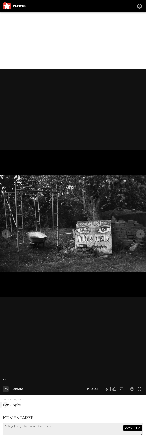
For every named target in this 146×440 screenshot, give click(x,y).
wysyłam (132, 428)
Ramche (17, 389)
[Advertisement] (73, 41)
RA (6, 389)
